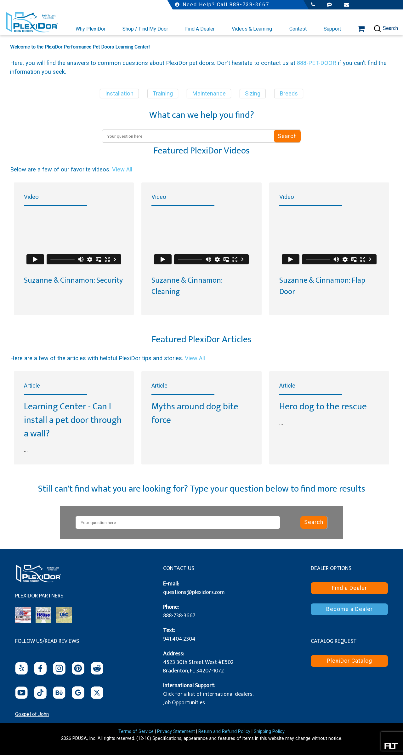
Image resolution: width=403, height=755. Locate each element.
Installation (119, 93)
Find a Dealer (349, 588)
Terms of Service (136, 731)
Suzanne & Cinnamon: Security (73, 280)
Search (385, 28)
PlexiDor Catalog (349, 661)
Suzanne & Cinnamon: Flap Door (322, 286)
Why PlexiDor (90, 29)
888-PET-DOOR (316, 63)
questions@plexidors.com (194, 592)
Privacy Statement (176, 731)
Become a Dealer (349, 609)
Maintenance (209, 93)
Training (163, 93)
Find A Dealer (200, 29)
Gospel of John (32, 714)
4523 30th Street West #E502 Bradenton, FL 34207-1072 (198, 667)
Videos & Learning (252, 29)
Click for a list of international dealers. (208, 694)
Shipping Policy (269, 731)
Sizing (252, 93)
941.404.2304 (179, 639)
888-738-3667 (179, 615)
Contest (298, 29)
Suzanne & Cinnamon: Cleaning (186, 286)
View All (122, 169)
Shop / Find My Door (145, 29)
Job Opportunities (184, 702)
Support (332, 29)
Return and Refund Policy (224, 731)
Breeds (289, 93)
